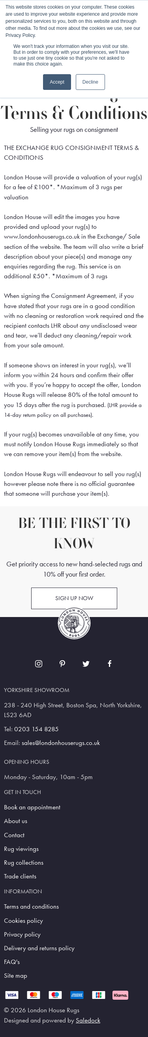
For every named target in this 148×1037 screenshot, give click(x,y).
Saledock (88, 1020)
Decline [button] (90, 82)
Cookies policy (23, 921)
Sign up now (74, 598)
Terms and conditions (31, 906)
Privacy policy (22, 934)
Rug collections (23, 862)
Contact (14, 835)
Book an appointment (32, 807)
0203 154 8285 (36, 729)
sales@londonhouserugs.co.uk (61, 743)
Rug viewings (21, 849)
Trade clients (20, 876)
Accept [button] (57, 82)
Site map (15, 975)
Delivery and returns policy (39, 948)
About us (15, 821)
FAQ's (12, 962)
